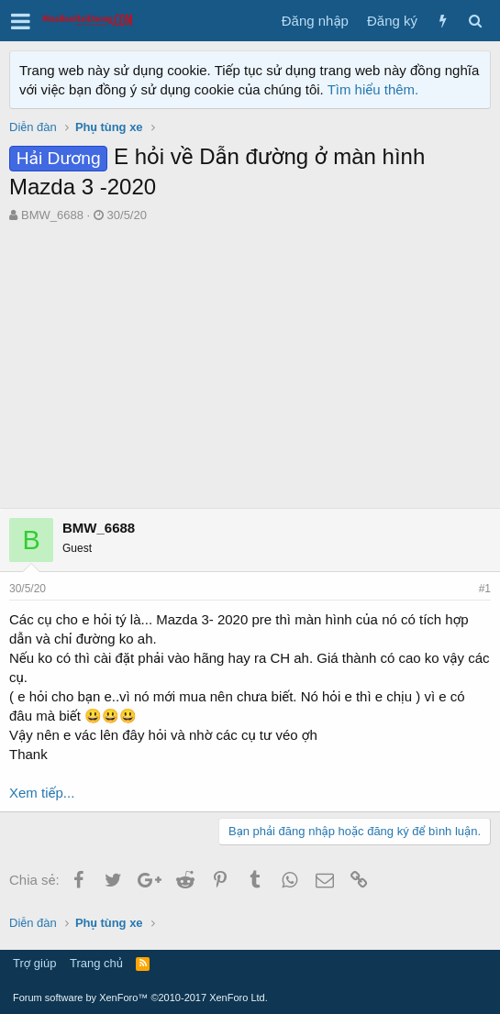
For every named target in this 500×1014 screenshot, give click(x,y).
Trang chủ (96, 963)
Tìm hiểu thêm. (373, 89)
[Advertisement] (250, 361)
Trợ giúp (34, 963)
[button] (21, 21)
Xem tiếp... (41, 792)
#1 (485, 588)
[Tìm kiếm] (475, 21)
